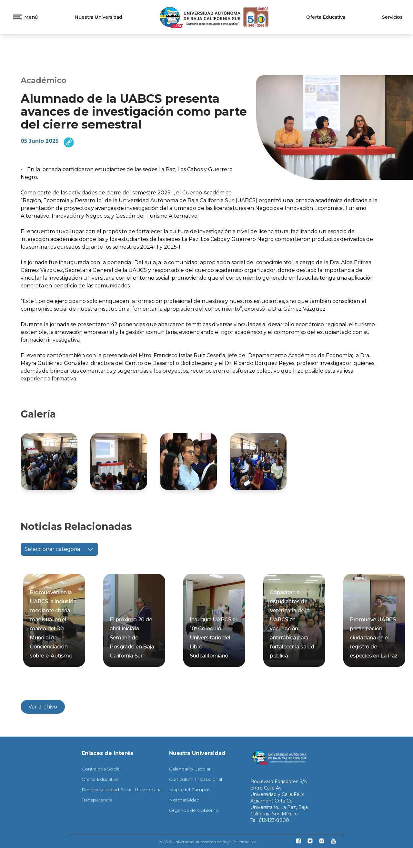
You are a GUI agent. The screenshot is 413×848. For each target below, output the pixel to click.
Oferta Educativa (325, 17)
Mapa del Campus (189, 789)
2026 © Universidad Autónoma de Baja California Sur (208, 841)
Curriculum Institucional (195, 779)
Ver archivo (42, 707)
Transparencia (97, 800)
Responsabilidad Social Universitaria (122, 789)
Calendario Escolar (190, 769)
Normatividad (184, 800)
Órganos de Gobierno (194, 810)
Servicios (392, 17)
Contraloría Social (101, 769)
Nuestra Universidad (98, 17)
